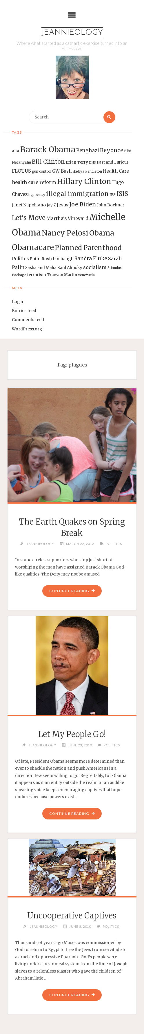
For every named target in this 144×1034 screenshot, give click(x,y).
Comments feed (28, 319)
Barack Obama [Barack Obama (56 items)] (47, 149)
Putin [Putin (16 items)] (35, 258)
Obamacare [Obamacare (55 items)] (33, 247)
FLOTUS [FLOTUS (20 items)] (21, 171)
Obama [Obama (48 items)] (101, 233)
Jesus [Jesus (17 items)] (62, 205)
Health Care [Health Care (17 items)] (116, 171)
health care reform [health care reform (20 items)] (34, 182)
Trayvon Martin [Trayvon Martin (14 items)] (62, 274)
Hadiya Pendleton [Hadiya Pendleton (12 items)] (87, 171)
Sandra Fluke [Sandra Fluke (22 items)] (90, 258)
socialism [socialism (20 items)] (95, 267)
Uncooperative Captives (71, 915)
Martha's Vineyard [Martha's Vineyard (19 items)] (67, 218)
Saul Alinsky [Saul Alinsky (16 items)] (69, 267)
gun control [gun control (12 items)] (41, 171)
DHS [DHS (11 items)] (92, 162)
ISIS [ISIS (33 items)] (122, 194)
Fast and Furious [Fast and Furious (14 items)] (113, 162)
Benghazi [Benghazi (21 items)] (87, 151)
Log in (18, 301)
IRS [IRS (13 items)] (113, 194)
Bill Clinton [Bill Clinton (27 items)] (48, 161)
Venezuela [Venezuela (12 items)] (86, 275)
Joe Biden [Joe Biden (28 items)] (82, 204)
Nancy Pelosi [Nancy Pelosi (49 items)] (65, 233)
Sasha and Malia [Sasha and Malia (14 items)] (40, 267)
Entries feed (24, 310)
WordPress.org (27, 329)
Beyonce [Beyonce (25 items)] (111, 150)
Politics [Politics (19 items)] (20, 258)
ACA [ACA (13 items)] (15, 151)
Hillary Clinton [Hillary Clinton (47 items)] (84, 181)
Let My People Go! (72, 734)
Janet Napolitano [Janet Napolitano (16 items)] (29, 205)
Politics (114, 544)
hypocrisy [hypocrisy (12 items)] (36, 195)
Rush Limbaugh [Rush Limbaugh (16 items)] (57, 258)
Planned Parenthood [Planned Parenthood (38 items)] (88, 248)
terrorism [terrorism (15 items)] (36, 274)
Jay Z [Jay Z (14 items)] (51, 205)
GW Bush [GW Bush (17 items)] (62, 171)
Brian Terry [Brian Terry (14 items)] (77, 162)
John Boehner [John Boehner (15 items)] (110, 205)
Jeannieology (72, 33)
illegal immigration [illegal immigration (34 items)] (77, 194)
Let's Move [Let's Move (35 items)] (28, 218)
